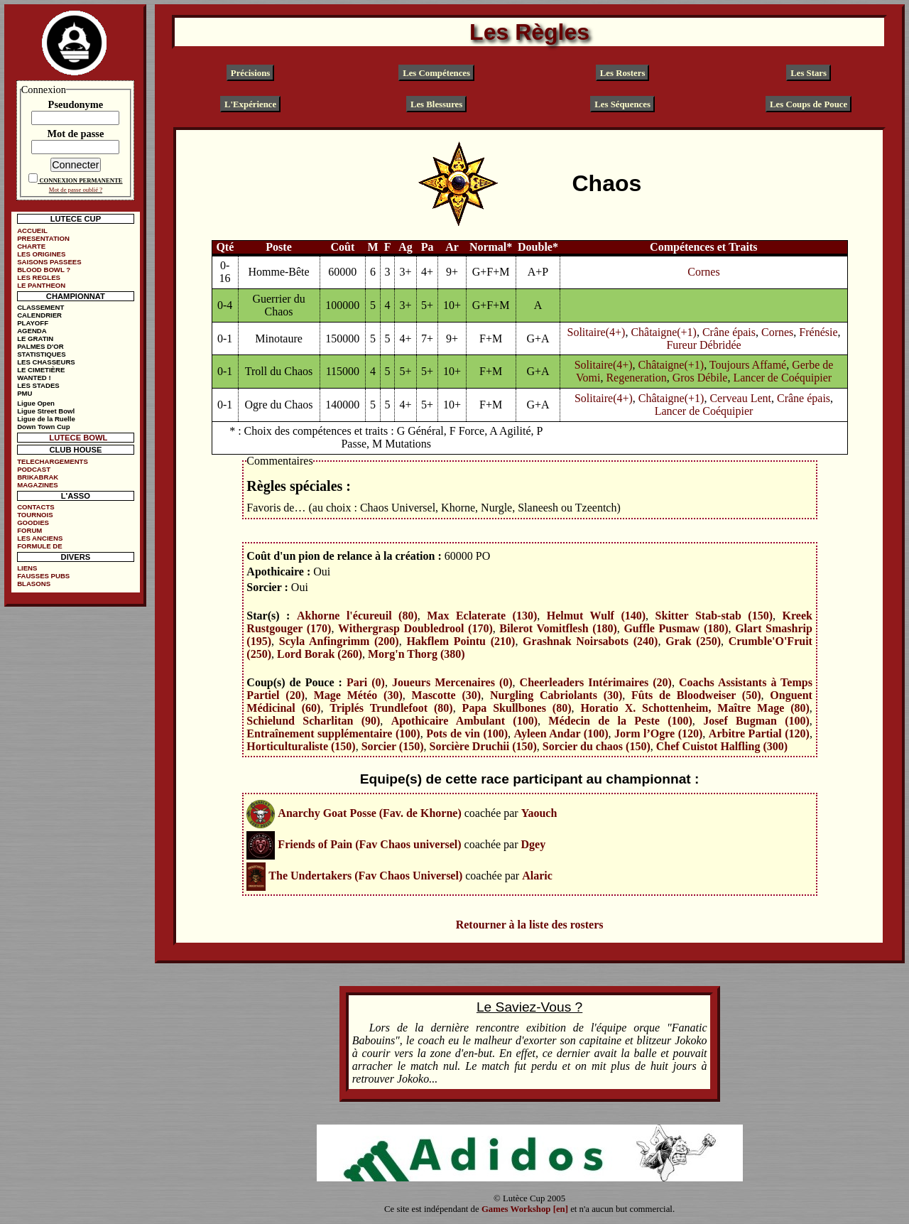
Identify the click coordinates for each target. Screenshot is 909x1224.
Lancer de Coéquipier (782, 378)
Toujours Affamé (747, 365)
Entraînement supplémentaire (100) (333, 733)
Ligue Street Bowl (46, 411)
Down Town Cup (43, 426)
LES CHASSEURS (46, 362)
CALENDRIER (39, 315)
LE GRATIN (35, 338)
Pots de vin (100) (467, 733)
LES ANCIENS (39, 538)
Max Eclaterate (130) (482, 616)
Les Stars (808, 73)
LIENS (27, 568)
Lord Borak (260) (319, 654)
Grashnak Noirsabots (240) (590, 641)
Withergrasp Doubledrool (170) (415, 628)
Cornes (703, 272)
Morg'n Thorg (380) (416, 654)
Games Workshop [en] (524, 1209)
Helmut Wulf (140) (596, 616)
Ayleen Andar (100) (561, 733)
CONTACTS (36, 507)
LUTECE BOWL (78, 437)
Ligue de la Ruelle (46, 419)
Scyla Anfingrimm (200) (339, 641)
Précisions (250, 73)
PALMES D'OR (40, 346)
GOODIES (33, 522)
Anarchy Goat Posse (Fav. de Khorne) (369, 813)
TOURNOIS (35, 515)
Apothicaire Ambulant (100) (464, 721)
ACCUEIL (32, 230)
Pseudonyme (76, 104)
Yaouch (539, 813)
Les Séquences (622, 104)
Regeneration (636, 378)
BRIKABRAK (37, 477)
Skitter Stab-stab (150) (714, 616)
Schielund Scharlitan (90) (313, 721)
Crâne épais (729, 332)
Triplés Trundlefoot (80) (391, 708)
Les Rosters (623, 73)
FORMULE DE (39, 546)
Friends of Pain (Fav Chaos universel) (369, 844)
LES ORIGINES (41, 254)
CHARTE (31, 246)
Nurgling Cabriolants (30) (556, 695)
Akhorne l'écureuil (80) (357, 616)
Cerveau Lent (740, 398)
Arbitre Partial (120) (759, 733)
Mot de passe (75, 133)
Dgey (533, 844)
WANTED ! (33, 377)
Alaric (537, 876)
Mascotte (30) (446, 695)
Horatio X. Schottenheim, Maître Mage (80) (694, 708)
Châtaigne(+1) (664, 332)
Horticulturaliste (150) (300, 746)
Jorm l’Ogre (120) (658, 733)
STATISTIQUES (41, 354)
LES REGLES (38, 277)
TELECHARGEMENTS (52, 461)
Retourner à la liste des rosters (530, 925)
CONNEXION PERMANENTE (80, 180)
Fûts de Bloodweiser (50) (696, 695)
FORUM (29, 530)
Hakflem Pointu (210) (460, 641)
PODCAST (33, 469)
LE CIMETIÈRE (41, 370)
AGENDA (32, 331)
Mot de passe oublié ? (75, 189)
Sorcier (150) (392, 746)
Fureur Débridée (703, 345)
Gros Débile (700, 378)
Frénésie (818, 332)
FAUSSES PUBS (43, 576)
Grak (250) (693, 641)
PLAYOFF (32, 323)
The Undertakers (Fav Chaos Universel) (365, 876)
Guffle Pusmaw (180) (676, 628)
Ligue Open (36, 403)
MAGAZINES (37, 485)
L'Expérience (250, 104)
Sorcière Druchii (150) (482, 746)
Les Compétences (436, 73)
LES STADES (38, 385)
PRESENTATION (43, 238)
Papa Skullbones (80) (517, 708)
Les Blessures (436, 104)
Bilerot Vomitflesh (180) (558, 628)
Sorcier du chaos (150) (597, 746)
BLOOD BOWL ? (43, 269)
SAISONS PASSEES (49, 262)
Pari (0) (366, 682)
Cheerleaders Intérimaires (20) (596, 682)
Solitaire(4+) (596, 332)
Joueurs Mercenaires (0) (452, 682)
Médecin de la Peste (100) (620, 721)
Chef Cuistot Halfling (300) (722, 746)
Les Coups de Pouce (808, 104)
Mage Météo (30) (358, 695)
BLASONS (33, 583)
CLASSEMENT (40, 307)
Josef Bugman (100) (756, 721)
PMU (24, 393)
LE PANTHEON (41, 285)
